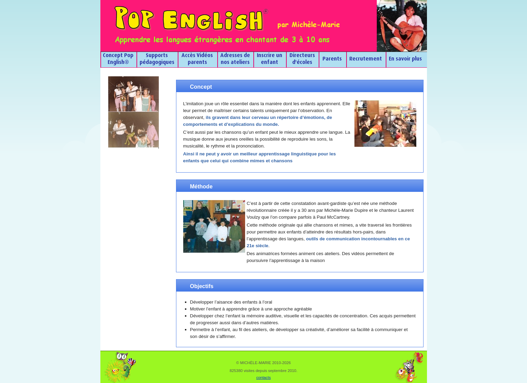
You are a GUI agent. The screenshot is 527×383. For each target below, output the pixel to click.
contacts (263, 377)
